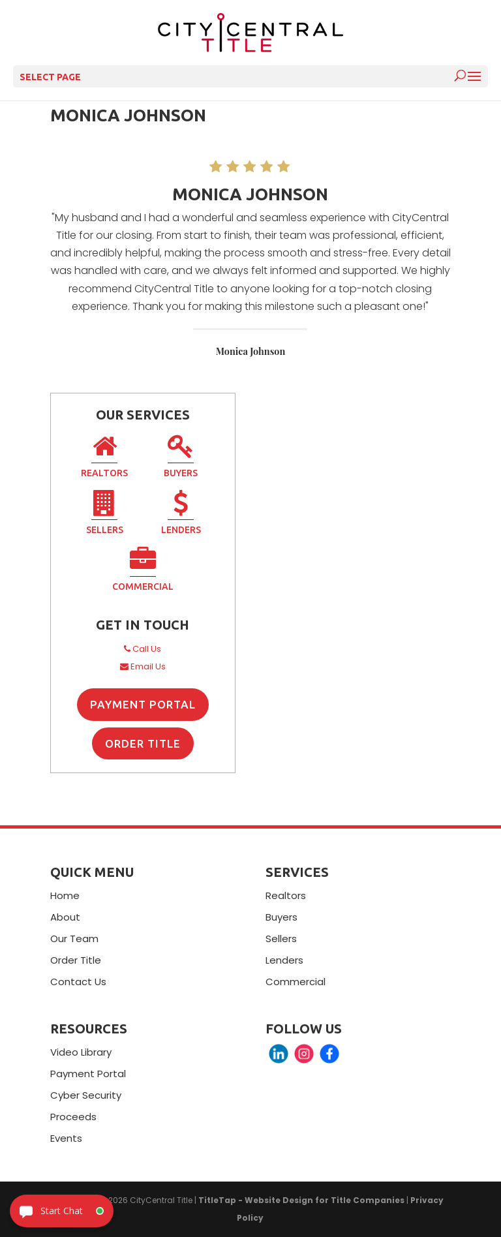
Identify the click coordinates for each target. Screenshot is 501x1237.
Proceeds (73, 1116)
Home (65, 895)
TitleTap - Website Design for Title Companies (301, 1200)
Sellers (104, 514)
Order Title (143, 743)
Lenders (181, 514)
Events (66, 1138)
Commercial (143, 571)
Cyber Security (85, 1095)
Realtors (104, 457)
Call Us (142, 649)
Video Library (81, 1052)
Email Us (143, 666)
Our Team (74, 938)
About (65, 917)
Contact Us (78, 981)
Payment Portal (143, 704)
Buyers (181, 457)
